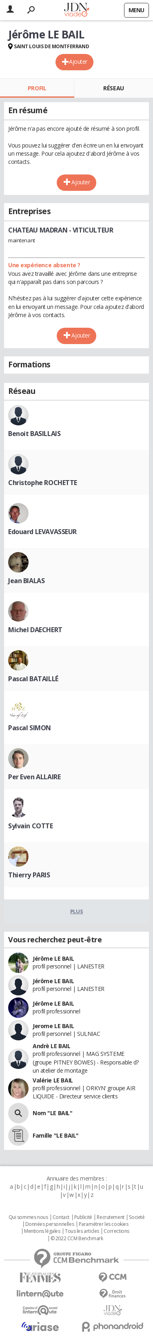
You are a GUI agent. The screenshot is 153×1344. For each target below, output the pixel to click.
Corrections (116, 1231)
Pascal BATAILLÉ (33, 678)
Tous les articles (82, 1231)
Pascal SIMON (29, 727)
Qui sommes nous (28, 1217)
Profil (37, 88)
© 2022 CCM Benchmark (77, 1238)
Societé (136, 1217)
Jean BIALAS (26, 580)
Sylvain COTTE (30, 825)
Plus (76, 911)
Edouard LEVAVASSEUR (42, 531)
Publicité (83, 1217)
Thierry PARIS (29, 874)
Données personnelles (49, 1224)
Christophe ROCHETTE (42, 482)
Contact (61, 1217)
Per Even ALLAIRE (34, 776)
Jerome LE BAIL (53, 1026)
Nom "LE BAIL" (53, 1113)
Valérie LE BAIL (53, 1080)
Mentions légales (42, 1231)
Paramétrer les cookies (104, 1224)
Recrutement (110, 1217)
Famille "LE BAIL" (56, 1135)
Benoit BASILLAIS (34, 433)
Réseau (113, 88)
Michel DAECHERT (35, 629)
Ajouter (78, 61)
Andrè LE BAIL (52, 1046)
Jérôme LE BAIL (53, 958)
